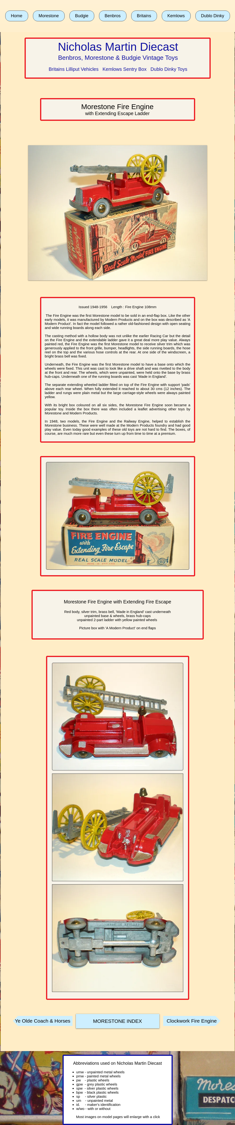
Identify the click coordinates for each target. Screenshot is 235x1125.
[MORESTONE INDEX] (117, 1021)
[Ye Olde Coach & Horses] (43, 1021)
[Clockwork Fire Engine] (191, 1021)
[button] (49, 16)
